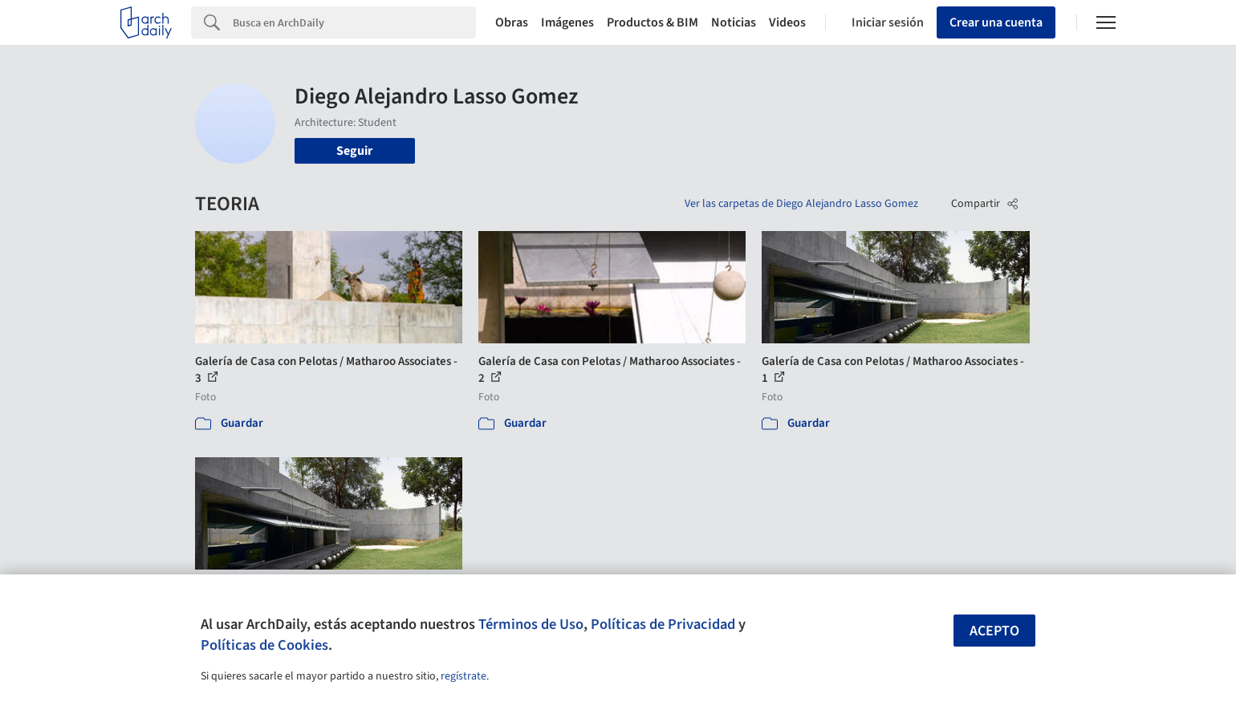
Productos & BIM (652, 22)
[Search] (354, 22)
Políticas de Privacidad (663, 624)
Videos (787, 22)
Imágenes (567, 22)
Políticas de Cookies (264, 645)
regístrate (463, 676)
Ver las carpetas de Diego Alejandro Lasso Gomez (801, 203)
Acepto (994, 631)
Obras (511, 22)
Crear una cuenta (996, 22)
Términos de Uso (530, 624)
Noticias (733, 22)
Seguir (354, 151)
